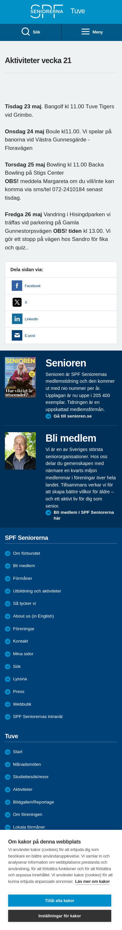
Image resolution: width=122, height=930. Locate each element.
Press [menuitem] (18, 691)
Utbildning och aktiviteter (37, 591)
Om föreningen (27, 814)
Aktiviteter (23, 789)
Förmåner (22, 578)
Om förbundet (26, 553)
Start (17, 751)
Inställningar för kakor (59, 916)
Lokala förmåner (29, 827)
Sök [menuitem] (30, 32)
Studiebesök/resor (31, 776)
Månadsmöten (27, 764)
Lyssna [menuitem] (20, 678)
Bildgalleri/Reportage (33, 802)
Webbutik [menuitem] (22, 704)
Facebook (32, 286)
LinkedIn (31, 319)
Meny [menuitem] (92, 32)
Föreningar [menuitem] (23, 628)
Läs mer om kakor (92, 881)
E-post (30, 336)
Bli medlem (24, 565)
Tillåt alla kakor (60, 900)
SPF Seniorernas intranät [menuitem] (38, 716)
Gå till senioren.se (73, 416)
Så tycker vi (24, 603)
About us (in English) (33, 616)
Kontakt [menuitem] (20, 641)
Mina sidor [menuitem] (23, 653)
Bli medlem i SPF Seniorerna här (84, 515)
